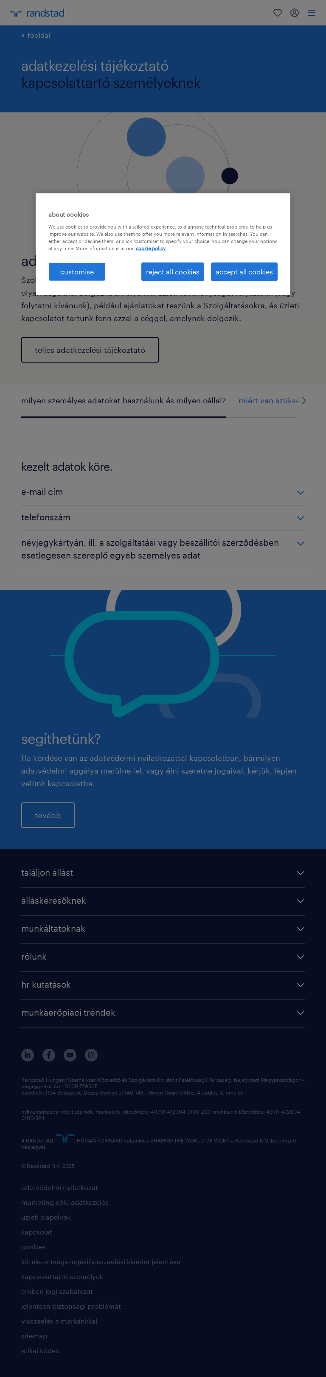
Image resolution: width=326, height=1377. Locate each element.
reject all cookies (173, 272)
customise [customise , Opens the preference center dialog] (77, 272)
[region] (163, 244)
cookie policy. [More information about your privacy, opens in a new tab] (151, 248)
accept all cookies (244, 272)
